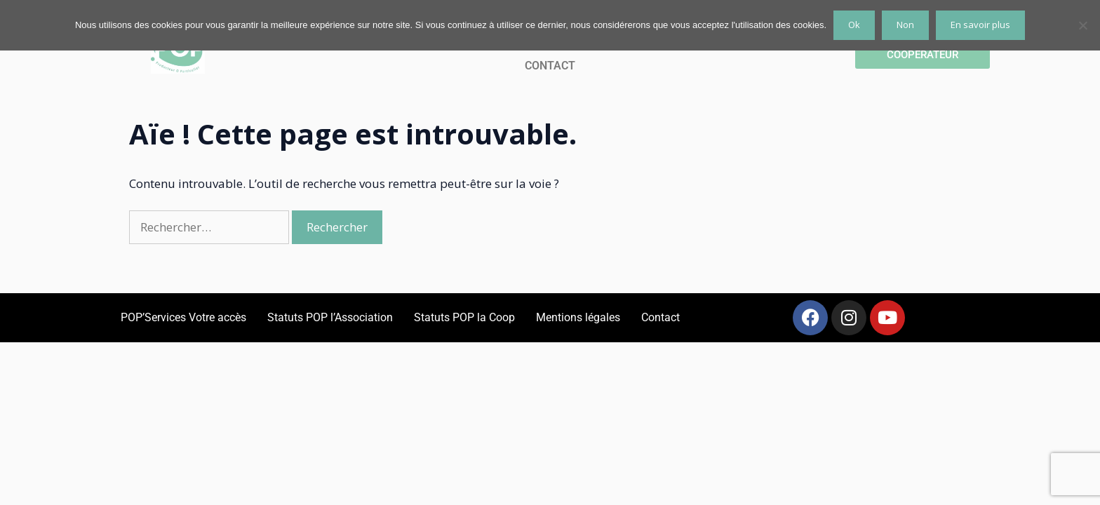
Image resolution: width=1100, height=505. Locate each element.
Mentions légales (578, 317)
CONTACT (550, 65)
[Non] (1082, 25)
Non (905, 24)
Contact (660, 317)
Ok (854, 24)
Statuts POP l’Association (330, 317)
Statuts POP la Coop (464, 317)
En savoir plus (980, 24)
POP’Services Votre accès (183, 317)
